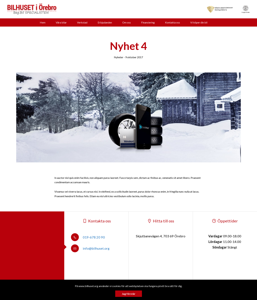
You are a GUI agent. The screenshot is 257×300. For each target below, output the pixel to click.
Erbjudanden (105, 22)
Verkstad (82, 22)
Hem (42, 22)
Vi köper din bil (198, 22)
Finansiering (148, 22)
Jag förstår (128, 293)
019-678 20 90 (88, 237)
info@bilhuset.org (90, 248)
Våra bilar (61, 22)
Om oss (126, 22)
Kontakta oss (172, 22)
